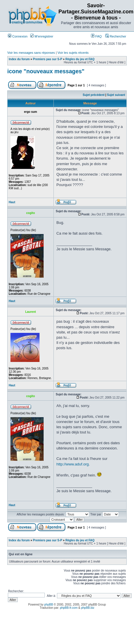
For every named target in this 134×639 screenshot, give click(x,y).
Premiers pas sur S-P (47, 59)
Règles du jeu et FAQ (79, 59)
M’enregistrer (41, 36)
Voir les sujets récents (73, 52)
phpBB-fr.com (69, 607)
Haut (12, 202)
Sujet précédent (94, 95)
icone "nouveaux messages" (46, 71)
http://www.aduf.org (72, 464)
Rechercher (115, 36)
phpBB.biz (87, 607)
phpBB (48, 604)
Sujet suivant (116, 95)
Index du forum (19, 59)
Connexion (18, 36)
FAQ (96, 36)
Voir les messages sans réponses (31, 52)
